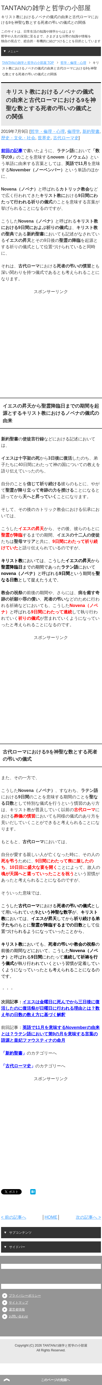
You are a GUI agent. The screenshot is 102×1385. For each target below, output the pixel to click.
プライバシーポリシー (25, 1295)
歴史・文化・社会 (18, 138)
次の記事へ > (88, 1217)
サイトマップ (18, 1302)
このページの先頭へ (55, 1380)
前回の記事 (11, 150)
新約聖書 (91, 131)
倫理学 (73, 131)
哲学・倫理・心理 (48, 131)
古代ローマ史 (66, 138)
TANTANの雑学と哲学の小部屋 (46, 7)
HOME (50, 1217)
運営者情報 (17, 1309)
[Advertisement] (50, 345)
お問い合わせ (18, 1316)
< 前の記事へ (13, 1217)
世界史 (44, 138)
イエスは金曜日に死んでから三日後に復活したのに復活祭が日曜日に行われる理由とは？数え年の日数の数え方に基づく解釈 (50, 1008)
